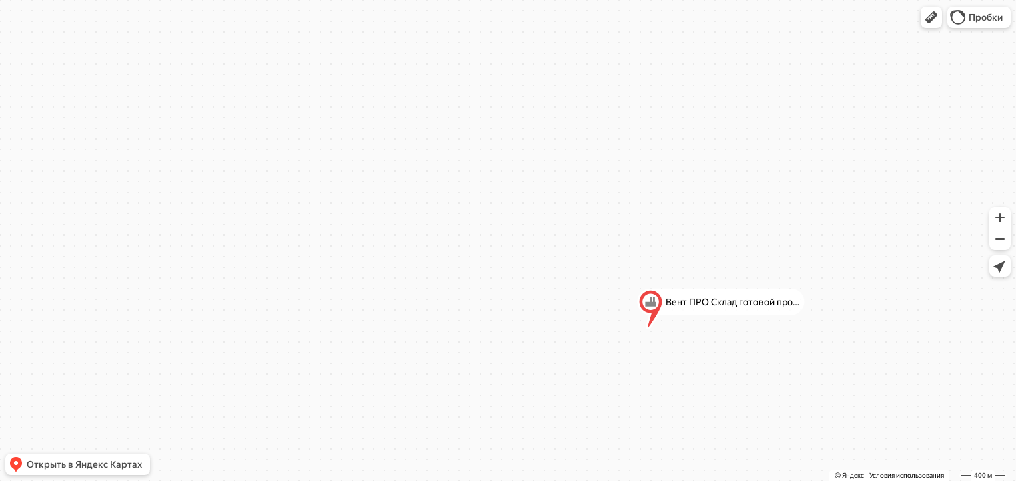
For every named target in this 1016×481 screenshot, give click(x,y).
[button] (931, 17)
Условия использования (906, 475)
